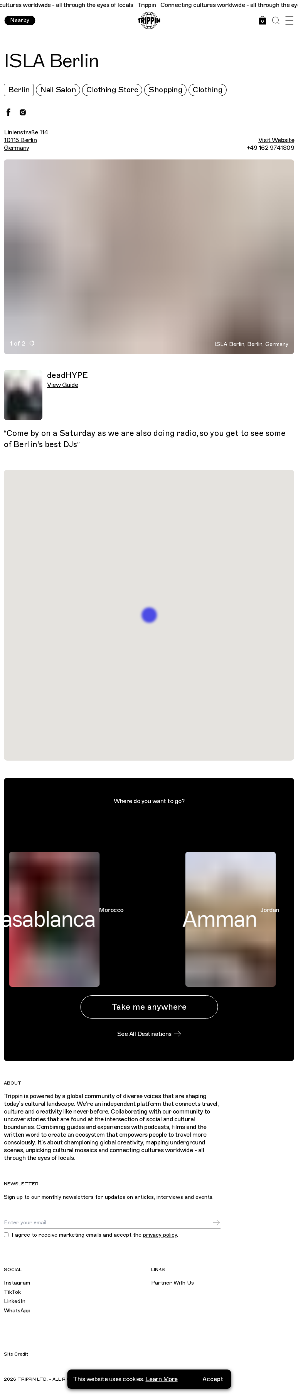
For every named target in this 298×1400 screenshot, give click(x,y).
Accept (212, 1375)
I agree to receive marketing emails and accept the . (95, 1235)
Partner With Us (172, 1283)
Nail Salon (58, 90)
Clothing (207, 90)
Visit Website (276, 140)
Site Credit (16, 1354)
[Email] (108, 1223)
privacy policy (160, 1235)
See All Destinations (149, 1034)
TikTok (12, 1292)
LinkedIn (14, 1301)
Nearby (19, 20)
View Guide (62, 385)
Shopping (165, 90)
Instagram (17, 1283)
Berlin (19, 90)
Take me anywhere (149, 1007)
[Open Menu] (289, 20)
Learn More (162, 1375)
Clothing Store (112, 90)
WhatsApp (17, 1310)
